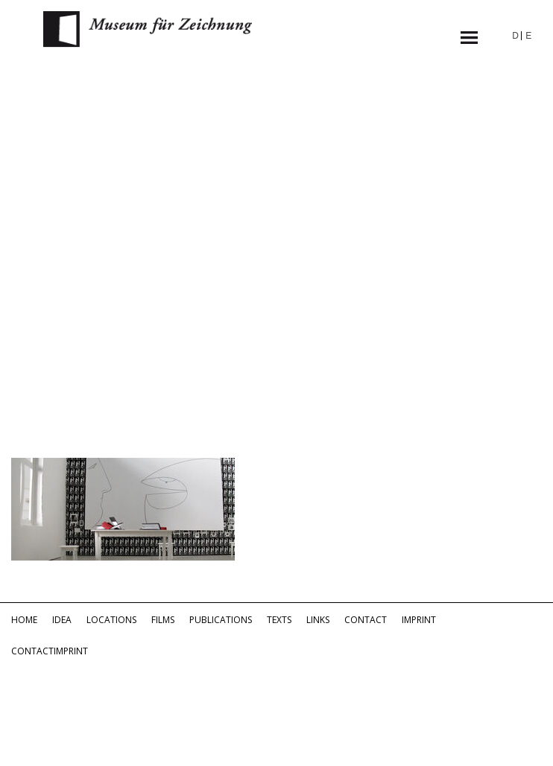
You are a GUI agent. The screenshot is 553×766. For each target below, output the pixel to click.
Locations (111, 619)
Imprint (419, 619)
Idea (62, 619)
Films (162, 619)
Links (317, 619)
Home (24, 619)
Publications (220, 619)
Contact (365, 619)
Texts (279, 619)
